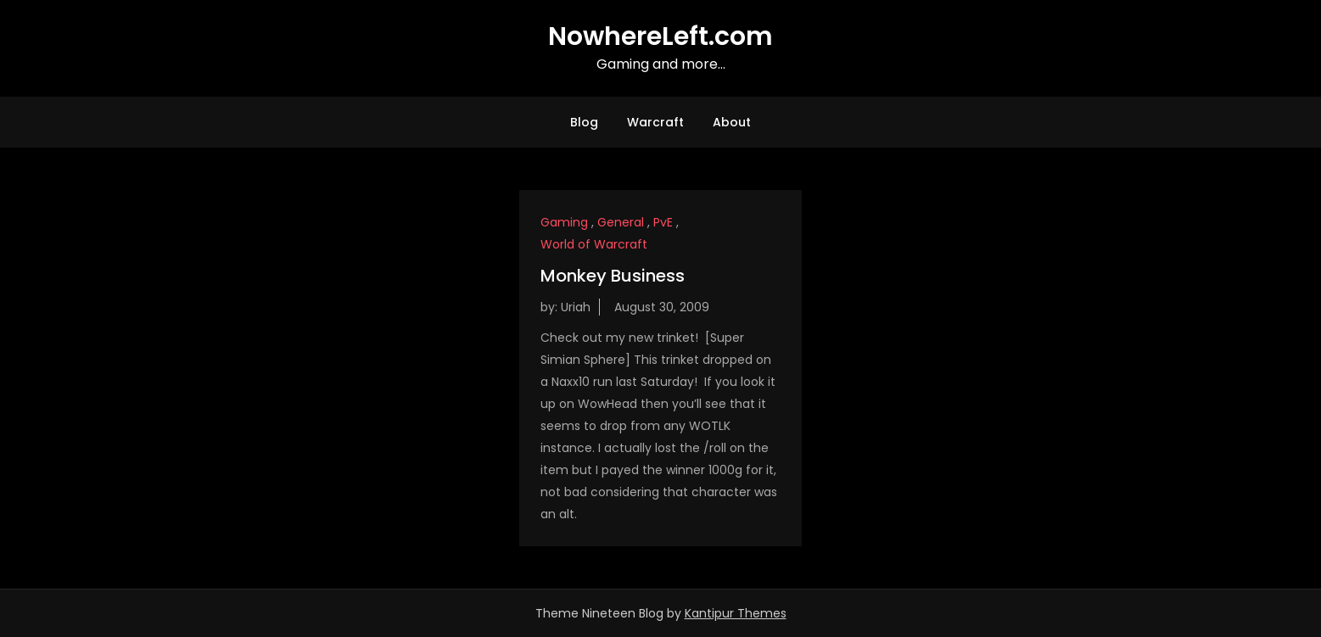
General (620, 222)
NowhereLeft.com (660, 36)
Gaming (564, 222)
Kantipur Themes (735, 613)
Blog (584, 122)
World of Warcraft (593, 244)
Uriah (576, 307)
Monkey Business (612, 276)
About (732, 122)
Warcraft (655, 122)
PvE (663, 222)
